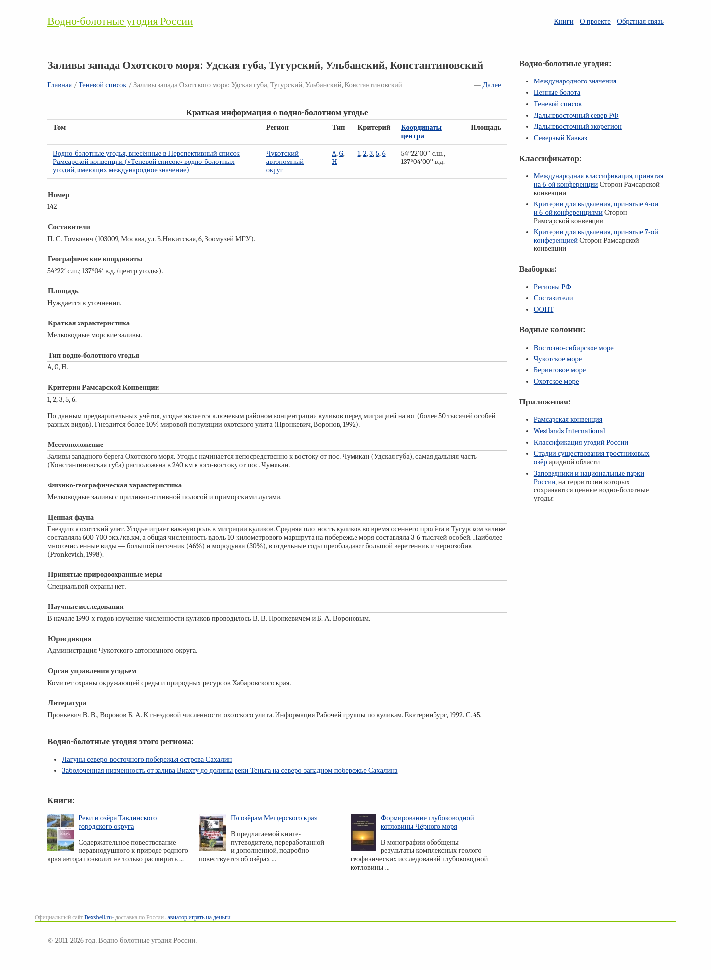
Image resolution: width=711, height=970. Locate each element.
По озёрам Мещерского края (274, 818)
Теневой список (103, 85)
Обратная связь (640, 21)
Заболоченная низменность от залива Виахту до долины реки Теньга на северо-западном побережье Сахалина (229, 771)
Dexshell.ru (98, 917)
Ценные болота (557, 92)
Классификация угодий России (581, 442)
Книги (563, 21)
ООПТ (544, 309)
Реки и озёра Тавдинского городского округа (118, 822)
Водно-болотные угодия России (120, 21)
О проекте (595, 21)
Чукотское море (558, 359)
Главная (59, 85)
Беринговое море (560, 370)
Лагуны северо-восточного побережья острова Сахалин (147, 759)
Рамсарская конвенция (568, 419)
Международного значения (575, 81)
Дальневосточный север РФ (576, 115)
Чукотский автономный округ (285, 161)
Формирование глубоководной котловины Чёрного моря (427, 822)
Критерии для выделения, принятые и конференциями (596, 208)
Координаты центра (421, 131)
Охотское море (556, 381)
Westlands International (569, 431)
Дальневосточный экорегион (578, 126)
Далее (492, 85)
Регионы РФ (552, 287)
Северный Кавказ (560, 138)
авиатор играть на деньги (198, 917)
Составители (553, 298)
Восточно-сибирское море (574, 348)
